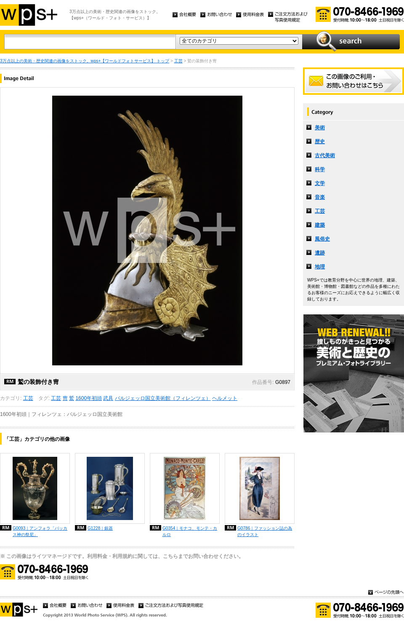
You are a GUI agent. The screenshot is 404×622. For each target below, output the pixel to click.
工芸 (178, 61)
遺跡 (320, 253)
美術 (320, 128)
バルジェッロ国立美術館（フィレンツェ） (163, 398)
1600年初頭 (88, 398)
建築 (320, 225)
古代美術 (325, 155)
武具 (108, 398)
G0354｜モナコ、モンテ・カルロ (189, 531)
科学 (320, 169)
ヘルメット (224, 398)
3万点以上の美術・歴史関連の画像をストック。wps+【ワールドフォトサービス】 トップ (84, 61)
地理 (320, 267)
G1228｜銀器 (100, 528)
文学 (320, 183)
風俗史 (322, 239)
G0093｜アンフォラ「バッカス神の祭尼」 (40, 531)
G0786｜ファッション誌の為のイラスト (264, 531)
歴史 (320, 142)
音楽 (320, 197)
